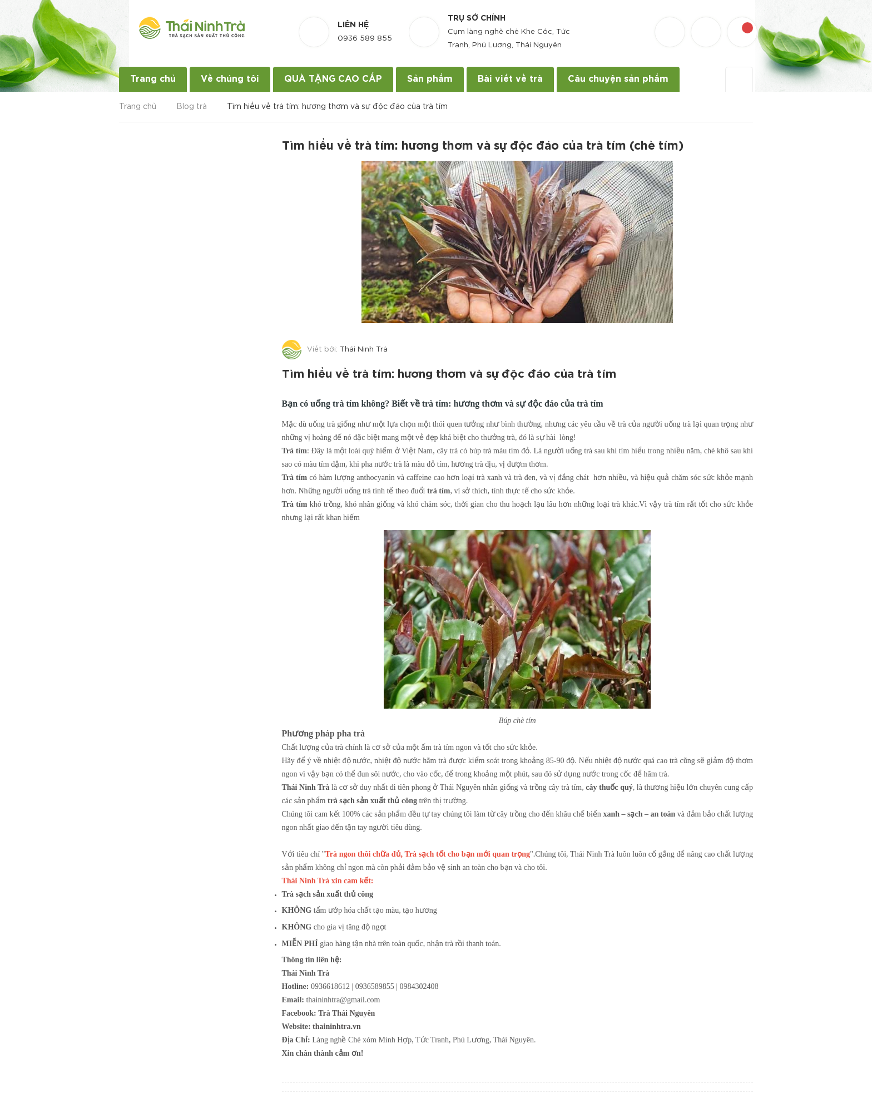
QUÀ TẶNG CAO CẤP (333, 79)
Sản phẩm (430, 79)
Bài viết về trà (510, 79)
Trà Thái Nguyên (346, 1011)
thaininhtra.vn (337, 1024)
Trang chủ (153, 79)
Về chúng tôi (230, 79)
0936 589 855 (365, 39)
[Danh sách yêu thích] (671, 22)
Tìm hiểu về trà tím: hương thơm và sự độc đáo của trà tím (454, 373)
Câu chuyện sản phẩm (618, 79)
